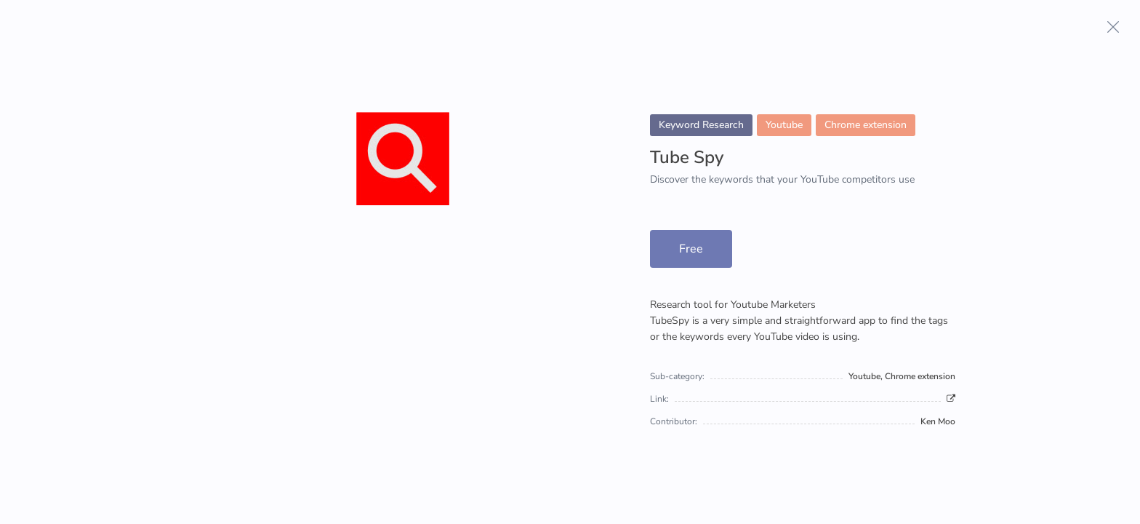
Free (691, 249)
